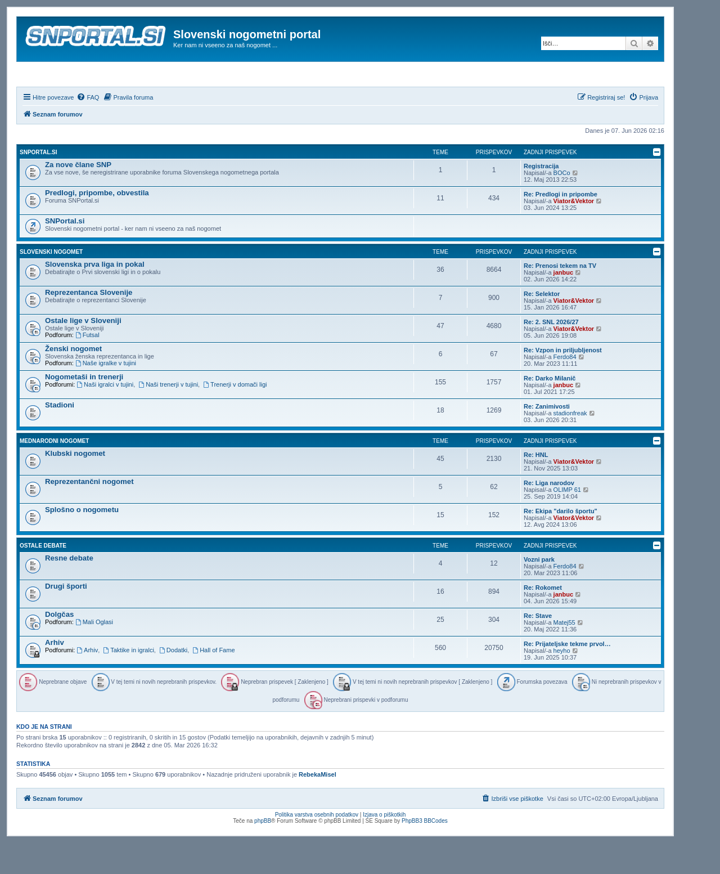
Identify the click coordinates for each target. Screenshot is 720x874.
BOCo (562, 203)
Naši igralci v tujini (104, 414)
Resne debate (69, 588)
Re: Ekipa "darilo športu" (560, 541)
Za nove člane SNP (78, 195)
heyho (562, 681)
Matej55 (564, 652)
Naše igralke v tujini (105, 393)
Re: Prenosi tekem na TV (560, 296)
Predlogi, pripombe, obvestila (97, 223)
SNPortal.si (38, 183)
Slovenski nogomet (51, 282)
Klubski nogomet (75, 483)
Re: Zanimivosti (547, 436)
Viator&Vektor (574, 231)
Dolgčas (59, 644)
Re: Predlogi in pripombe (560, 224)
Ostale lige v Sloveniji (83, 351)
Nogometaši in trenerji (84, 407)
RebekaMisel (317, 805)
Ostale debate (43, 576)
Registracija (541, 196)
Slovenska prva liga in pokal (95, 294)
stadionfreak (570, 443)
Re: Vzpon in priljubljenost (563, 380)
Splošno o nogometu (82, 540)
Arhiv (54, 673)
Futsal (87, 365)
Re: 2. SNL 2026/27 (551, 352)
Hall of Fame (213, 680)
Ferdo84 (565, 387)
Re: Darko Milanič (549, 408)
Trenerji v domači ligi (235, 414)
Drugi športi (66, 616)
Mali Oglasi (94, 652)
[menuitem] (87, 128)
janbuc (563, 302)
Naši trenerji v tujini (168, 414)
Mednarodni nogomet (54, 471)
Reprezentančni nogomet (89, 512)
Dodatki (173, 680)
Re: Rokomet (543, 618)
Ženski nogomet (73, 379)
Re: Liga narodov (549, 513)
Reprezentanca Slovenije (88, 323)
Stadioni (59, 435)
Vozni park (539, 589)
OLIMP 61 (567, 520)
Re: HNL (536, 485)
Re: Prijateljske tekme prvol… (567, 674)
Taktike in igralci (128, 680)
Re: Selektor (542, 324)
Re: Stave (538, 646)
